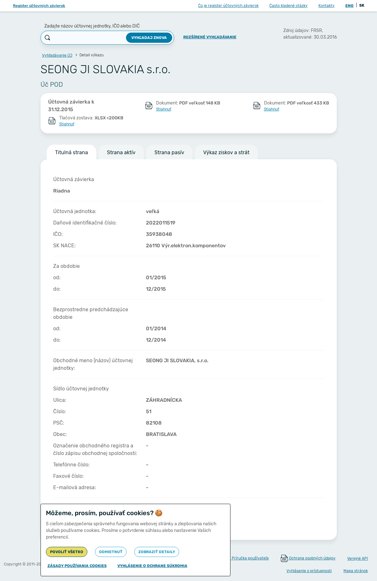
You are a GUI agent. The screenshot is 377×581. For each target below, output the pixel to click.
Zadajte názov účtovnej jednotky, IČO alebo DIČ (92, 26)
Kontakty (326, 5)
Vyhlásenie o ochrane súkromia (152, 566)
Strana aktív (121, 152)
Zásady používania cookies (77, 566)
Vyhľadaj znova (149, 37)
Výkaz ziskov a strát (226, 152)
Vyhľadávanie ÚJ (57, 55)
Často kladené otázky (288, 5)
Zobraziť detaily (156, 552)
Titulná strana (71, 152)
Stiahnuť (163, 109)
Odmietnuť (111, 552)
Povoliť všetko (66, 552)
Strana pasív (169, 152)
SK (361, 5)
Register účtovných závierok (39, 5)
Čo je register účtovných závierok (228, 5)
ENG (349, 5)
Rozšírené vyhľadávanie (209, 37)
